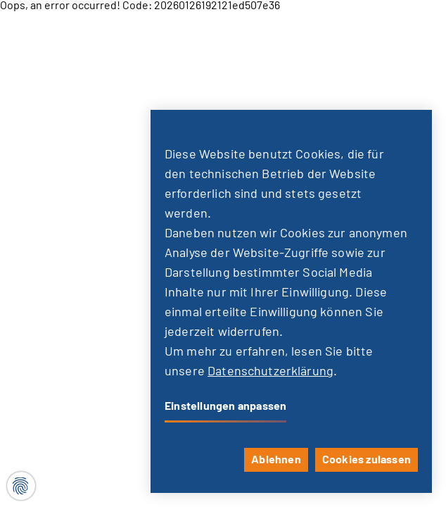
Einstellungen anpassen (225, 406)
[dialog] (291, 301)
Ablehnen (276, 459)
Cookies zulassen (366, 459)
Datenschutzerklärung (270, 371)
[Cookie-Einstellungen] (21, 486)
